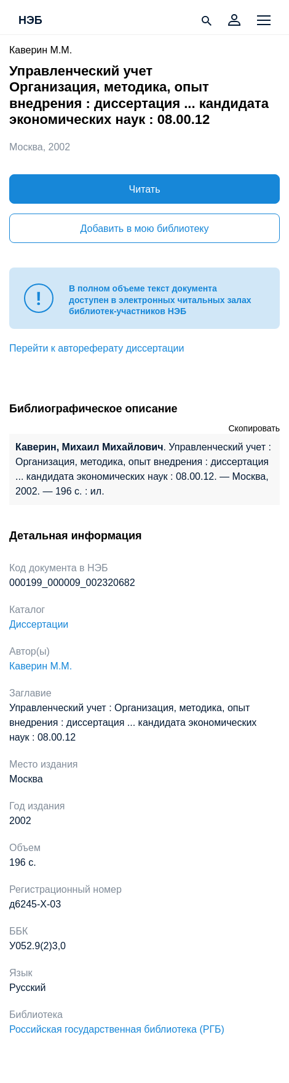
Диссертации (38, 624)
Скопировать (254, 428)
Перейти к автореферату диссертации (96, 348)
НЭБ (30, 20)
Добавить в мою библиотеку (144, 228)
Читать (144, 189)
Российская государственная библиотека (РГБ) (116, 1029)
